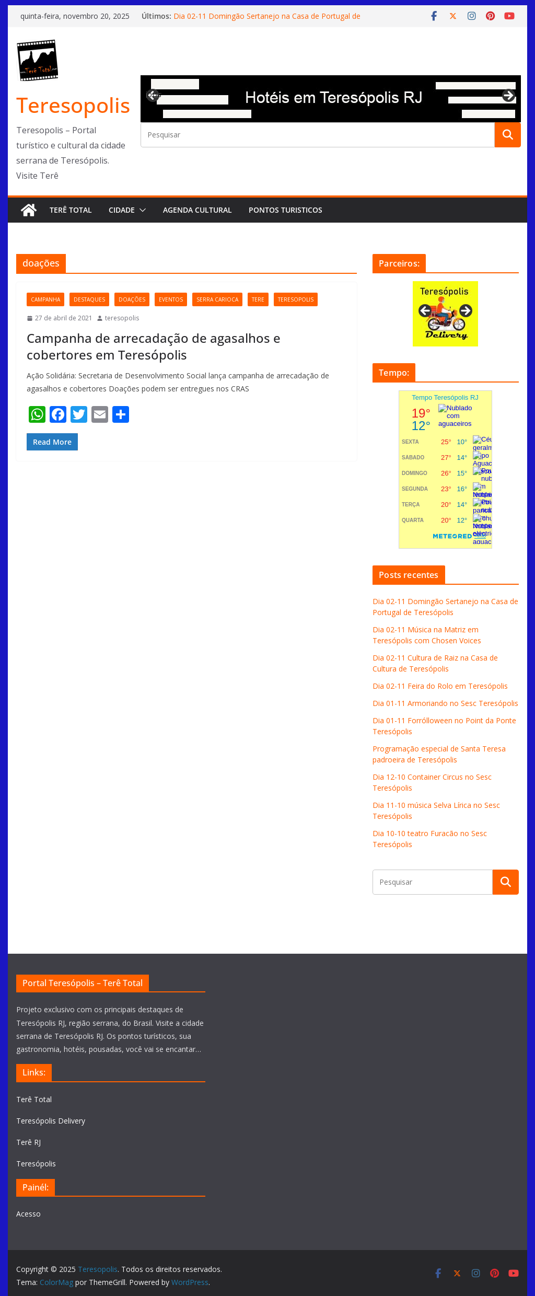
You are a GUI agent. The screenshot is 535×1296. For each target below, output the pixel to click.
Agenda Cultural (197, 210)
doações (132, 299)
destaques (89, 299)
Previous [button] (153, 94)
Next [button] (508, 96)
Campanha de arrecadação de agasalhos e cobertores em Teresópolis (154, 346)
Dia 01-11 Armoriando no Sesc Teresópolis (445, 703)
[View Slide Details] (331, 98)
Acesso (28, 1214)
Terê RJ (28, 1142)
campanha (45, 299)
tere (258, 299)
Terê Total (71, 210)
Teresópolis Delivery (50, 1121)
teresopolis (295, 299)
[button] (140, 210)
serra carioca (217, 299)
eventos (171, 299)
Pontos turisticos (285, 210)
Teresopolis (73, 104)
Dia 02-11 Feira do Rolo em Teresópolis (440, 686)
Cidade (122, 210)
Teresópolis (36, 1163)
